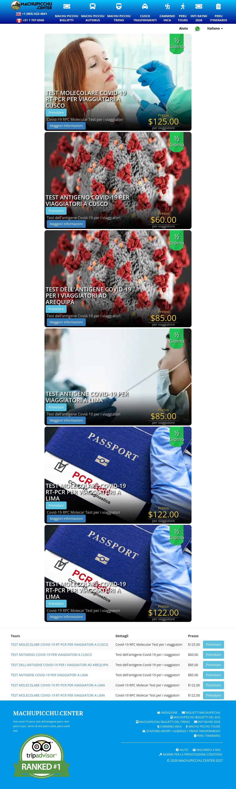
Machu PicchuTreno (119, 13)
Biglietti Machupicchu (201, 713)
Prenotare (56, 112)
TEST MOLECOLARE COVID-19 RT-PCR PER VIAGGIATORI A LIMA (86, 492)
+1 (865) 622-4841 (31, 14)
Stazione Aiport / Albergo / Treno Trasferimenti (181, 731)
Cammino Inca (169, 726)
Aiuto (182, 750)
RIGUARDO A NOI (206, 750)
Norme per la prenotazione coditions (190, 754)
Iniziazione (167, 713)
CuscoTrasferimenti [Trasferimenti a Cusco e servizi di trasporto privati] (145, 13)
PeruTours (183, 13)
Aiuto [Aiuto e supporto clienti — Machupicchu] (183, 28)
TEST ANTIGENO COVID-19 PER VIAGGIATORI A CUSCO (88, 200)
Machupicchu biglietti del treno (163, 722)
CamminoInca (167, 13)
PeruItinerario (219, 13)
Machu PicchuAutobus (93, 13)
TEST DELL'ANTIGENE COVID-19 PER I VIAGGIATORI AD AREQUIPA (88, 295)
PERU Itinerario (207, 736)
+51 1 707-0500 (31, 20)
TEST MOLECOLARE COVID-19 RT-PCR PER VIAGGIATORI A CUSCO (86, 99)
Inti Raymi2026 (199, 13)
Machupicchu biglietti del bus (195, 717)
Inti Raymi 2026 (207, 722)
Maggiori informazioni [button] (66, 125)
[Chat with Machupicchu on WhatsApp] (197, 28)
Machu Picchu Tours (203, 726)
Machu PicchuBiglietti (67, 13)
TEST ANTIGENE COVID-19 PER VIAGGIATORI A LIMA (87, 397)
